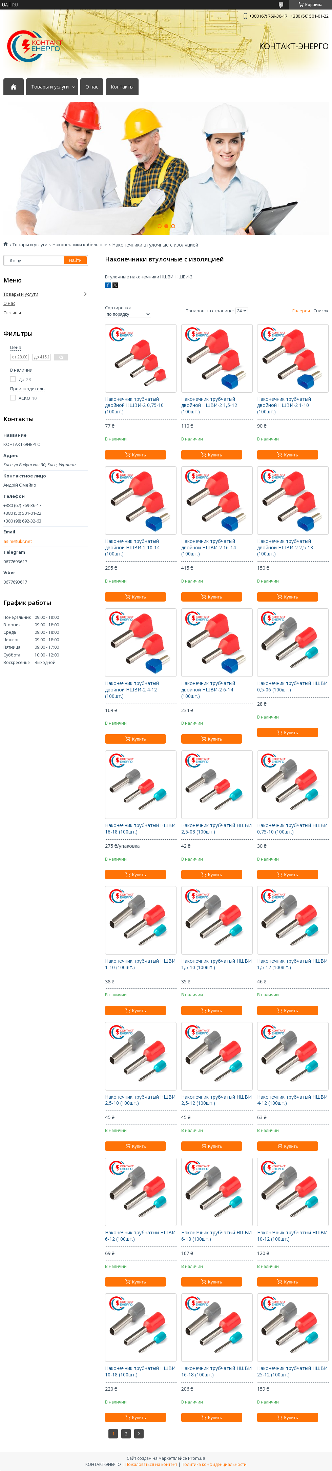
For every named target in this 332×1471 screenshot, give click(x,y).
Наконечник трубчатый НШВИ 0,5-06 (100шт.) (292, 686)
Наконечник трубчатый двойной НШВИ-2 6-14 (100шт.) (208, 689)
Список (321, 311)
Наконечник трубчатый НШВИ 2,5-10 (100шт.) (140, 1100)
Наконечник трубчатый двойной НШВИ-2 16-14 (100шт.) (208, 547)
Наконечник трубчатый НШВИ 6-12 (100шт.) (140, 1236)
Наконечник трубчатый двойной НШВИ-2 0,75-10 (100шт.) (134, 405)
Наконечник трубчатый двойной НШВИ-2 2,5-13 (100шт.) (285, 547)
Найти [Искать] (75, 260)
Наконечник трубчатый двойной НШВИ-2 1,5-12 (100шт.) (209, 405)
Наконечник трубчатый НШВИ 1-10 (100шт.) (140, 964)
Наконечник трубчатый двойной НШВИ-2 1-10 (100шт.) (284, 405)
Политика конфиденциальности (214, 1464)
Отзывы (12, 313)
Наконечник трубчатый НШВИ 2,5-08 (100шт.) (216, 828)
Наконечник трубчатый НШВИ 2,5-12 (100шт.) (216, 1100)
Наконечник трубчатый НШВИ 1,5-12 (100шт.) (292, 964)
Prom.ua (196, 1458)
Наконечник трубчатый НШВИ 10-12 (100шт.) (292, 1236)
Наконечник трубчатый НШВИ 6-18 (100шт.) (216, 1236)
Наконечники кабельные (80, 245)
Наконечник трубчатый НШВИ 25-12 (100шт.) (292, 1371)
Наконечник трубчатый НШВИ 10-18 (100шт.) (140, 1371)
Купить (139, 454)
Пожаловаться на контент (151, 1464)
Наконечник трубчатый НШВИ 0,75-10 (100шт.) (292, 828)
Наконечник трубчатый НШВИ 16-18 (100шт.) (140, 828)
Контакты (122, 87)
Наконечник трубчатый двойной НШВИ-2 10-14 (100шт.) (132, 547)
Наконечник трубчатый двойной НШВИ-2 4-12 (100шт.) (132, 689)
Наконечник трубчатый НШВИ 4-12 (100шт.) (292, 1100)
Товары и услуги (50, 87)
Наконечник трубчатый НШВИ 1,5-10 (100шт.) (216, 964)
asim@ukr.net (17, 541)
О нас (91, 87)
